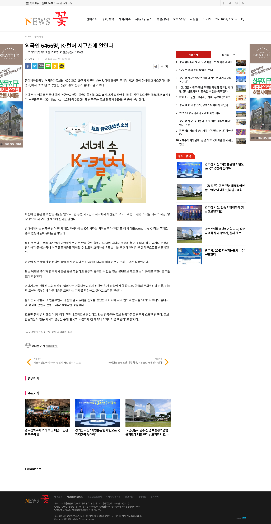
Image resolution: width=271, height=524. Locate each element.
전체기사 (91, 19)
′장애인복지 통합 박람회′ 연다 (196, 70)
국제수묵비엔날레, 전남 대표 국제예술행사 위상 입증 (206, 142)
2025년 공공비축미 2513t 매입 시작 (199, 113)
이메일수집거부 (113, 496)
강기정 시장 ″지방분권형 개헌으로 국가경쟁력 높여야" (205, 80)
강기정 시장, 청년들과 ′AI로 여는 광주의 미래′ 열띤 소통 (205, 123)
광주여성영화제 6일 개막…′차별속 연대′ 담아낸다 (206, 132)
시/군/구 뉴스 (143, 19)
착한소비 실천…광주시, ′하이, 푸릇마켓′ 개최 (205, 97)
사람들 (194, 19)
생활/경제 (163, 19)
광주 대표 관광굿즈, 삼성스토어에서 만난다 (203, 105)
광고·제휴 (129, 496)
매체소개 (58, 496)
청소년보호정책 (94, 496)
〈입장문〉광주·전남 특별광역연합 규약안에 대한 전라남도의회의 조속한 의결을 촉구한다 (206, 89)
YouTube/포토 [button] (226, 19)
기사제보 (142, 496)
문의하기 (155, 496)
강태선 (31, 58)
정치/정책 (108, 19)
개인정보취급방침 (75, 496)
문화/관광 (179, 19)
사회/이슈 (125, 19)
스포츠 (207, 19)
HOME (28, 36)
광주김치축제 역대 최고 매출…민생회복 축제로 (205, 62)
